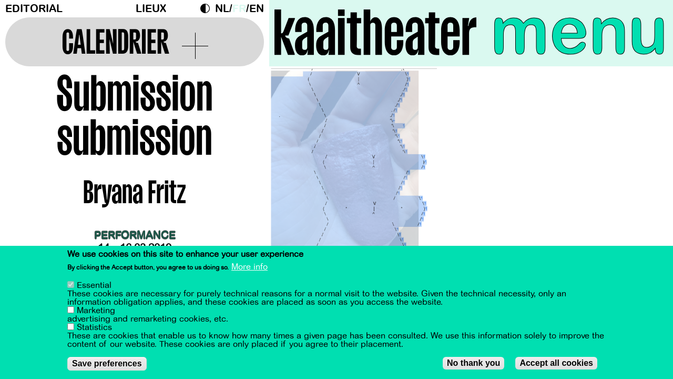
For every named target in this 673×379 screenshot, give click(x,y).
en (256, 8)
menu (579, 31)
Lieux (151, 8)
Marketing (96, 311)
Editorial (34, 8)
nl (222, 8)
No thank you (473, 363)
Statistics (94, 328)
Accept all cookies (556, 363)
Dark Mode (208, 8)
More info (249, 267)
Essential (94, 286)
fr (239, 8)
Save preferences (107, 364)
